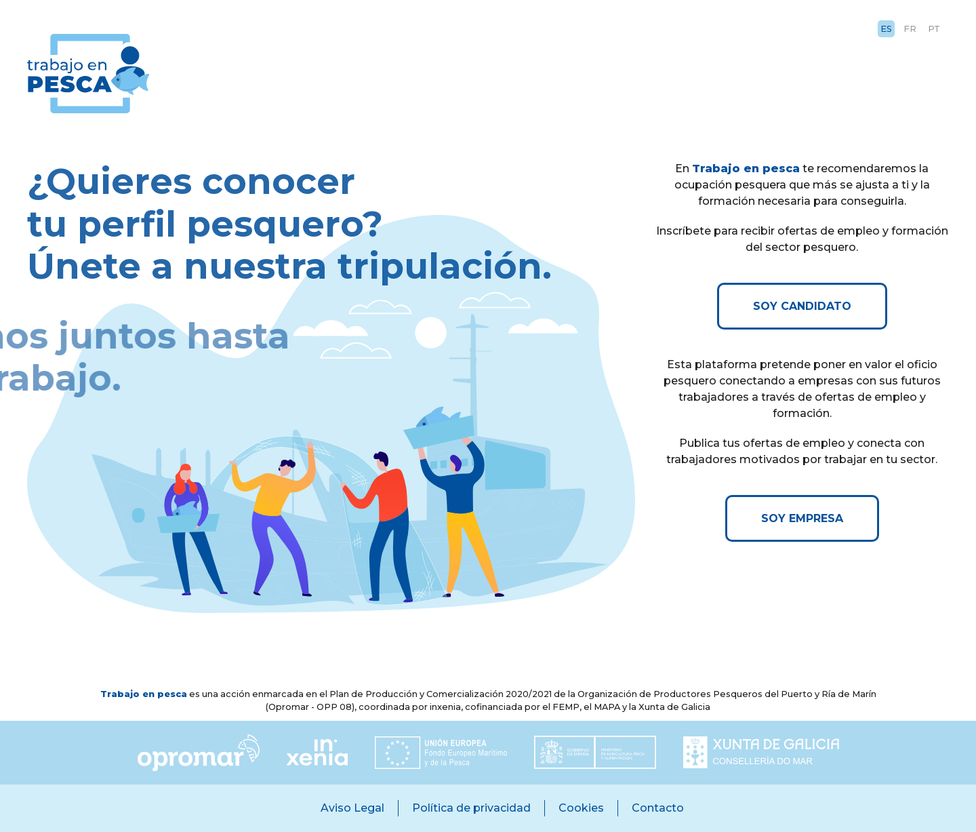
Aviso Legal (352, 807)
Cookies (581, 807)
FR (909, 29)
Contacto (658, 807)
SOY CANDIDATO (802, 306)
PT (934, 29)
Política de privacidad (471, 807)
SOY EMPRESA (802, 518)
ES (886, 29)
